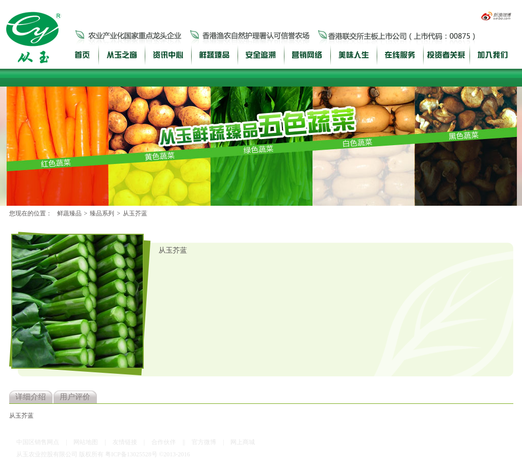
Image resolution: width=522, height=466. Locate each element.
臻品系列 (102, 213)
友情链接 (125, 442)
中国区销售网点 (37, 442)
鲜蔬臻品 (69, 213)
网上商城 (242, 442)
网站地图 (85, 442)
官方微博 (204, 442)
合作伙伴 (163, 442)
